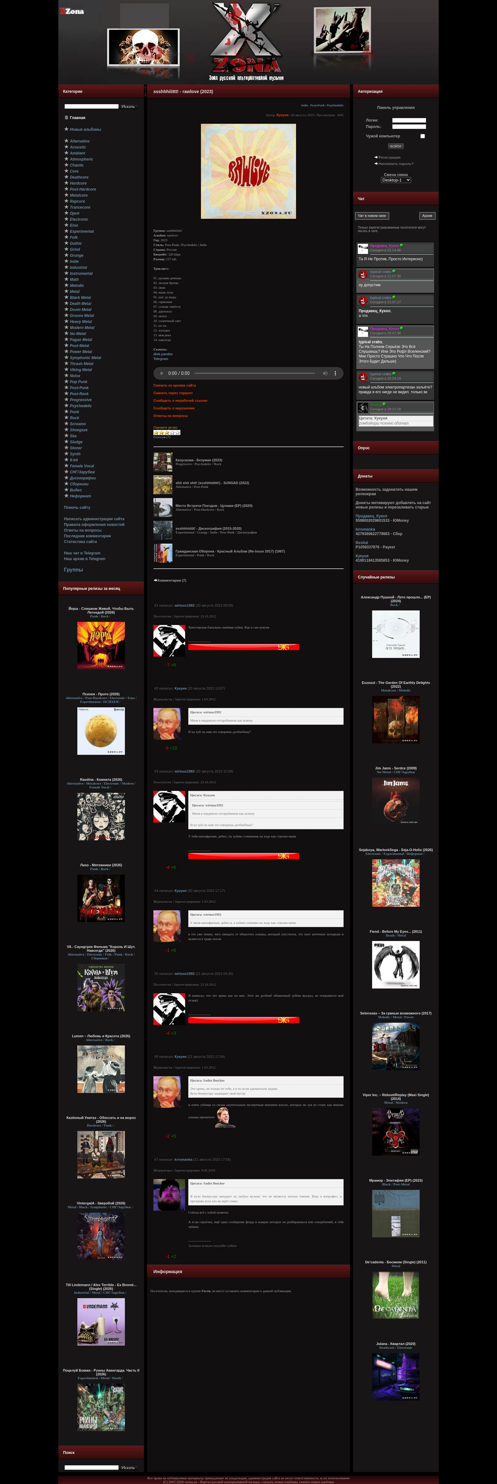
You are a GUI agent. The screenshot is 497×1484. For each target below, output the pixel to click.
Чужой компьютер (383, 136)
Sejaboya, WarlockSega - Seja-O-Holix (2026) (396, 850)
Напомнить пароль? (396, 164)
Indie (304, 105)
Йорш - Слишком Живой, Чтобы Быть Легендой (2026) (101, 610)
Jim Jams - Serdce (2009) (395, 768)
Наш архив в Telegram (84, 559)
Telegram (160, 359)
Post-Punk (317, 105)
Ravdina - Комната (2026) (101, 779)
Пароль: (374, 126)
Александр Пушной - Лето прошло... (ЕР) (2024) (396, 599)
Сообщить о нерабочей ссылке (180, 400)
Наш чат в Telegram (82, 553)
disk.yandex (163, 354)
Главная (78, 118)
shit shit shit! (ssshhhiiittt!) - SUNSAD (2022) (212, 483)
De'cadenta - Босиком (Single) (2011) (396, 1262)
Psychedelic (335, 105)
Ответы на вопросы (83, 530)
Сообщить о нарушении (174, 408)
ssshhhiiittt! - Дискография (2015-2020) (209, 528)
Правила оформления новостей (94, 524)
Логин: (372, 120)
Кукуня (282, 115)
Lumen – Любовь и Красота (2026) (101, 1036)
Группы (73, 569)
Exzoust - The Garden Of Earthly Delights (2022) (396, 684)
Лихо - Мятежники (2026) (101, 865)
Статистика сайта (80, 542)
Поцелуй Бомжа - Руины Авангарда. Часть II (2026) (101, 1372)
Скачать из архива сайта (174, 385)
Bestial (362, 542)
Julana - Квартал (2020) (396, 1344)
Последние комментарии (87, 536)
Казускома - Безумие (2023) (199, 460)
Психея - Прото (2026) (101, 694)
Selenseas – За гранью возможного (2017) (396, 1013)
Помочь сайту (77, 507)
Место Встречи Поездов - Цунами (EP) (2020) (214, 506)
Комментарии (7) (169, 580)
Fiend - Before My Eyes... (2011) (396, 931)
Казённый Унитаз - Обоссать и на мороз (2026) (101, 1119)
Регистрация (390, 157)
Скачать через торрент (173, 393)
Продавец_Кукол (371, 516)
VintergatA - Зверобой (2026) (101, 1203)
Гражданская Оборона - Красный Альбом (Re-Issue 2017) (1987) (230, 551)
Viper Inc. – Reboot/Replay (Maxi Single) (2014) (396, 1097)
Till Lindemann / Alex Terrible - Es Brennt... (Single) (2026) (101, 1287)
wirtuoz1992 (185, 605)
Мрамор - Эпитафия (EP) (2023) (396, 1180)
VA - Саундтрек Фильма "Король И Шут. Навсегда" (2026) (101, 948)
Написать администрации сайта (94, 519)
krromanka (183, 1159)
